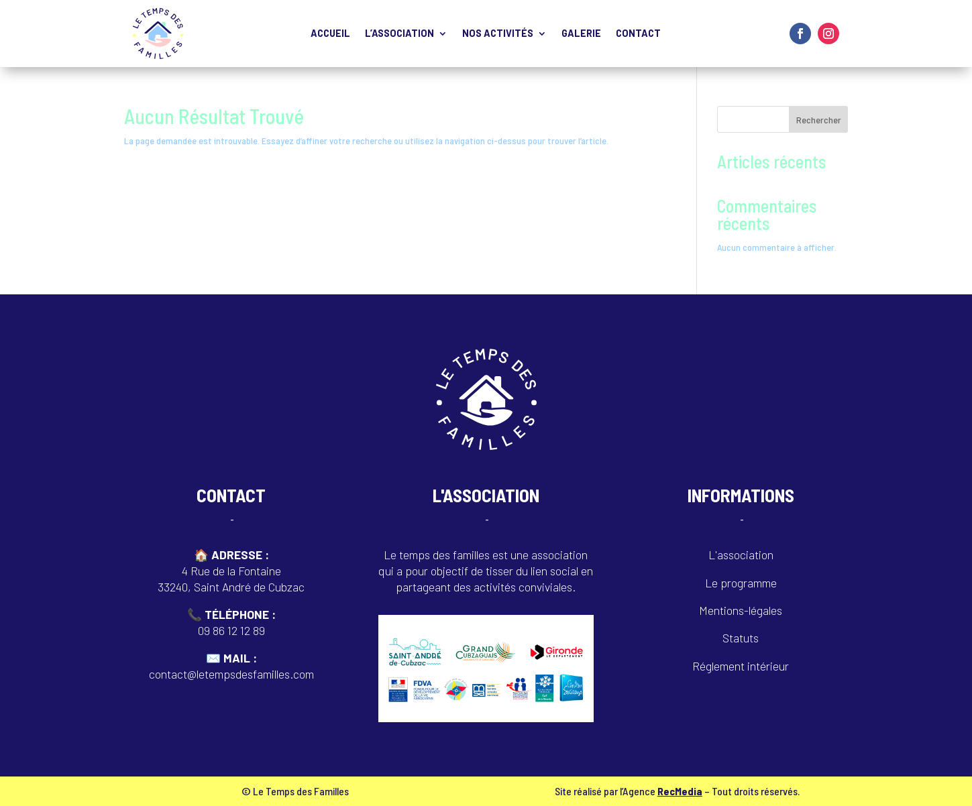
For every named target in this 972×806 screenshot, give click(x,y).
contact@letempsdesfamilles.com (231, 674)
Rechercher (818, 119)
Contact (638, 34)
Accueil (330, 34)
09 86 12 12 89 (231, 630)
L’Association (399, 34)
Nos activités (497, 34)
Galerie (581, 34)
